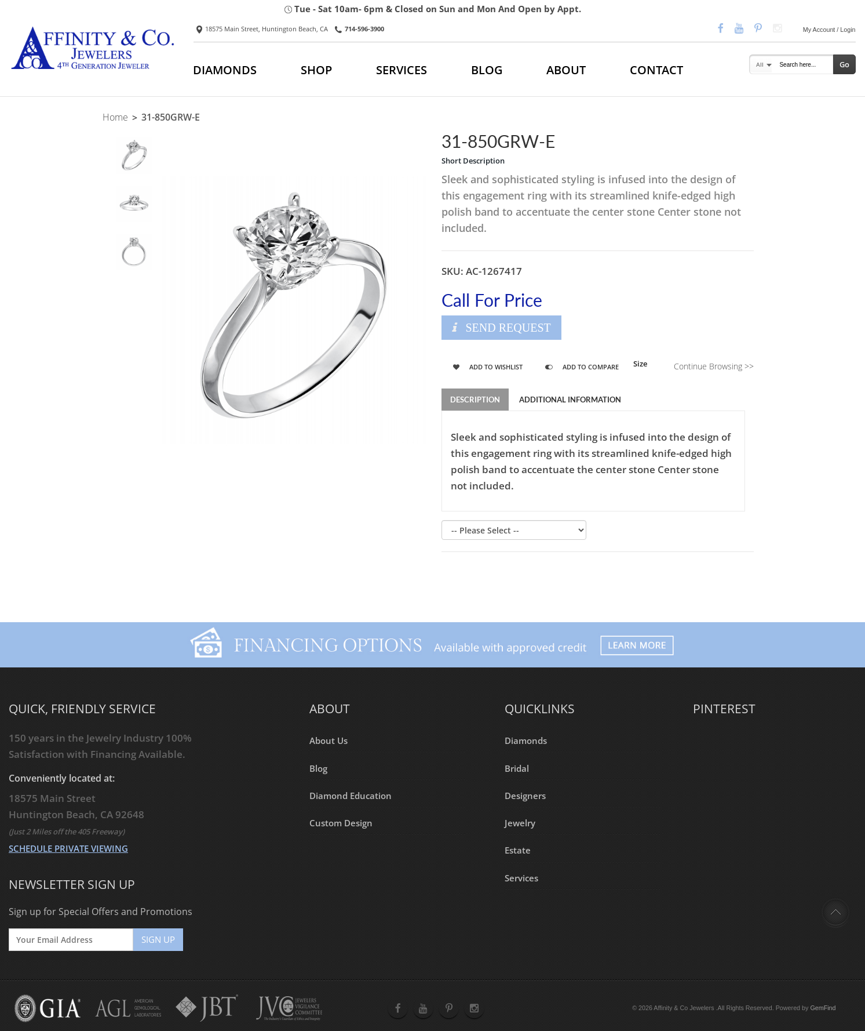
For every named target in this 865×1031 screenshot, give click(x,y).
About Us (328, 740)
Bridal (517, 767)
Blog (318, 767)
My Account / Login (829, 29)
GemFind (822, 1007)
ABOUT (566, 69)
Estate (518, 850)
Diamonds (526, 740)
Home (115, 117)
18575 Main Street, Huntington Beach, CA (262, 29)
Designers (525, 795)
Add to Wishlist (488, 366)
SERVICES (401, 69)
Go (844, 64)
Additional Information (570, 399)
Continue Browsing (714, 366)
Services (521, 878)
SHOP (316, 69)
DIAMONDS (225, 69)
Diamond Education (350, 795)
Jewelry (520, 822)
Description (475, 399)
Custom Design (341, 822)
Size (640, 363)
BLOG (487, 69)
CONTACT (656, 69)
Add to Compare (582, 366)
